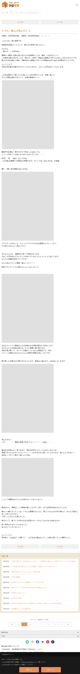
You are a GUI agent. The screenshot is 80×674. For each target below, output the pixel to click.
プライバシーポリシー (28, 662)
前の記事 (20, 22)
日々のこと (45, 36)
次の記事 (59, 22)
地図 (40, 649)
